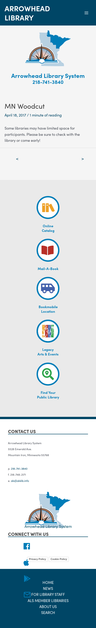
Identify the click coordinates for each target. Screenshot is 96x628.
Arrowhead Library (27, 12)
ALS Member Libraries (48, 600)
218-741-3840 (48, 81)
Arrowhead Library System (48, 75)
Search (48, 612)
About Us (48, 606)
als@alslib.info (20, 481)
